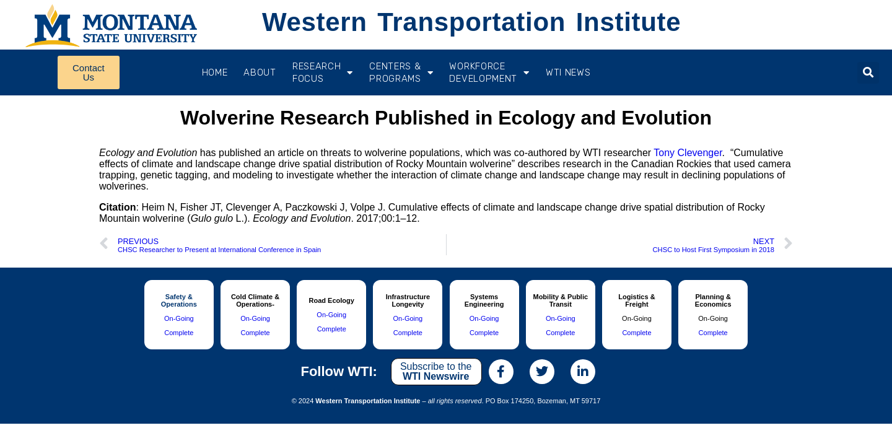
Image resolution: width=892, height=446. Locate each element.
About (259, 72)
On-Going (179, 318)
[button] (868, 73)
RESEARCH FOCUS (322, 72)
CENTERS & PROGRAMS (401, 72)
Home (215, 72)
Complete (178, 332)
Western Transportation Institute (471, 22)
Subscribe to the (436, 371)
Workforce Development (489, 72)
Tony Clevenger (688, 152)
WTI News (568, 72)
